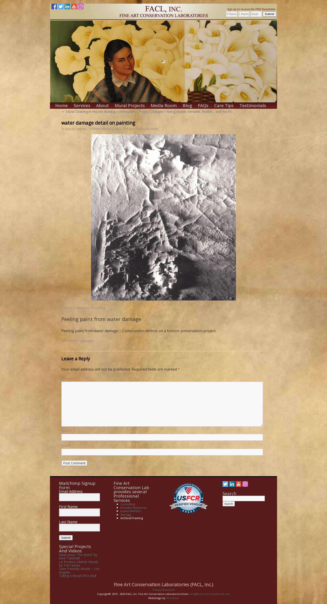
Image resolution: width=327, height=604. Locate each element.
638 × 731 (143, 129)
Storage (125, 515)
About (102, 106)
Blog (187, 106)
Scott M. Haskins (75, 129)
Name (66, 431)
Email (65, 446)
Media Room (164, 106)
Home (61, 106)
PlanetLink (172, 598)
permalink (86, 341)
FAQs (203, 106)
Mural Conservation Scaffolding (85, 308)
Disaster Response (133, 507)
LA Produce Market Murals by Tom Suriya (78, 563)
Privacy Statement (164, 589)
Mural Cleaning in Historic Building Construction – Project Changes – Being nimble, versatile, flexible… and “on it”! (146, 111)
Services (82, 106)
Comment (68, 379)
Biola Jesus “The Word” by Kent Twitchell (78, 556)
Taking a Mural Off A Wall (77, 576)
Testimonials (252, 106)
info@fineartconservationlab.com (209, 594)
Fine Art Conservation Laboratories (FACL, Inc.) (163, 584)
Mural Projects (130, 106)
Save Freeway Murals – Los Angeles (79, 570)
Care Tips (223, 106)
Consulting (127, 504)
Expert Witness (130, 511)
